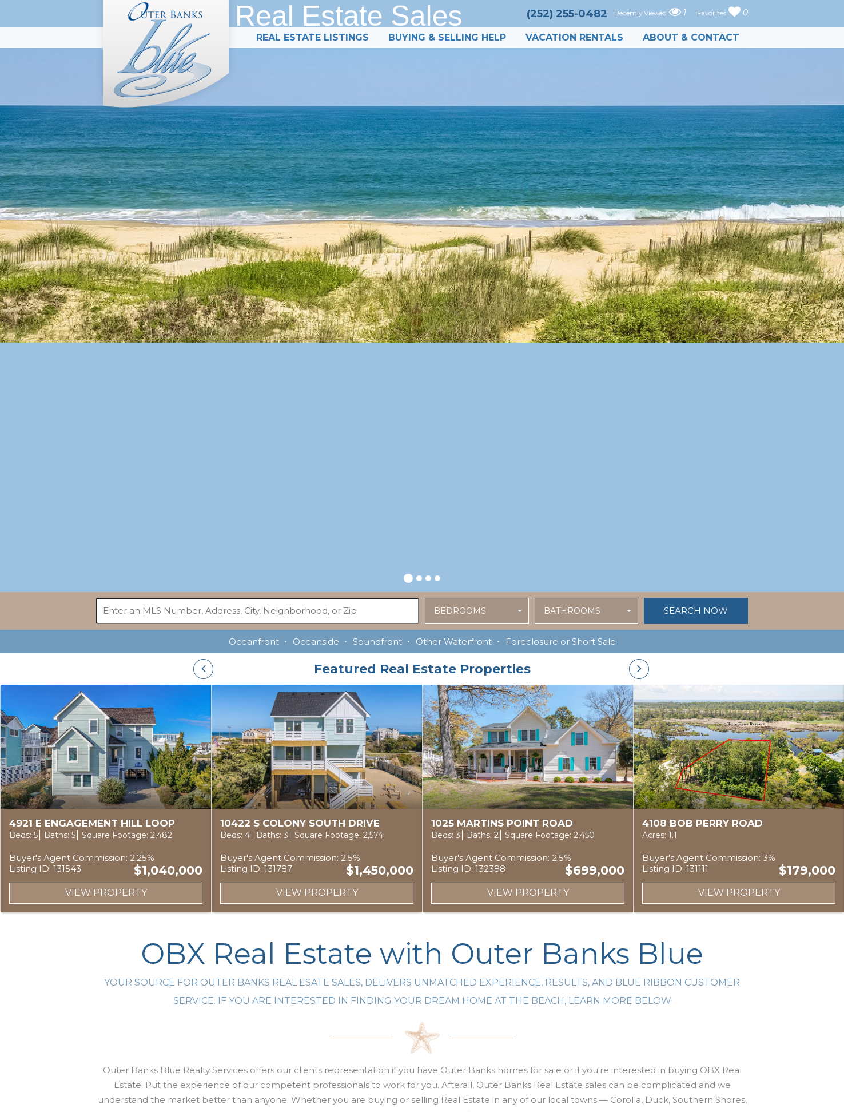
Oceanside (316, 641)
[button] (408, 576)
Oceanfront (254, 641)
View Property (106, 892)
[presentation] (203, 669)
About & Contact (691, 37)
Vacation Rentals (574, 37)
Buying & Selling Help (447, 37)
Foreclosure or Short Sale (560, 641)
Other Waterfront (454, 641)
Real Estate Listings (312, 37)
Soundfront (377, 641)
